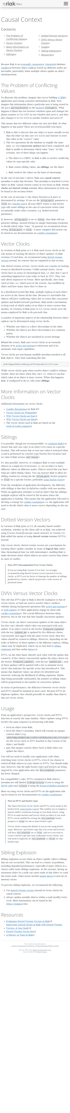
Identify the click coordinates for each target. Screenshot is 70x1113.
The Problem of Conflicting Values (16, 37)
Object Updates (14, 904)
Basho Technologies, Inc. (42, 950)
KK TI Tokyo (42, 952)
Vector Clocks (13, 43)
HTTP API (6, 785)
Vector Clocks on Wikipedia (20, 412)
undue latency (47, 876)
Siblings (10, 54)
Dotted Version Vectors (53, 35)
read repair (9, 610)
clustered (50, 64)
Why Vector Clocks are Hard (21, 419)
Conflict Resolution (16, 409)
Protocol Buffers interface (53, 785)
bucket (39, 107)
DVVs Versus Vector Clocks (51, 41)
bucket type (19, 204)
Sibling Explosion (50, 50)
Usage (44, 46)
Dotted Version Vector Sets (20, 931)
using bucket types (53, 479)
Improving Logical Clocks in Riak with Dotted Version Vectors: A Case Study (34, 926)
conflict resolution (46, 233)
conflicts (5, 67)
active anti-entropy (25, 345)
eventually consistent (31, 64)
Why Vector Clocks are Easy (21, 416)
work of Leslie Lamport (18, 426)
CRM (62, 97)
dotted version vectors (22, 890)
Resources (46, 54)
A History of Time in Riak (19, 935)
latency (32, 649)
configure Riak (55, 443)
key (7, 107)
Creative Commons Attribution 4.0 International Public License (35, 946)
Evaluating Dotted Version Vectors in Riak (28, 921)
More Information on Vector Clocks (17, 48)
